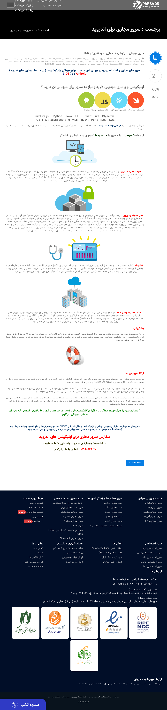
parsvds (50, 64)
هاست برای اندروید (63, 64)
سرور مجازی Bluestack (71, 539)
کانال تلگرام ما (36, 557)
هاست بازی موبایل (78, 64)
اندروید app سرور (27, 58)
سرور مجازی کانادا (114, 507)
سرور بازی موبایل (109, 61)
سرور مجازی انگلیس (112, 503)
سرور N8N (78, 526)
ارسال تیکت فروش (74, 562)
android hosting (117, 58)
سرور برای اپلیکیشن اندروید (66, 61)
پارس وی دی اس (67, 696)
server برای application (48, 58)
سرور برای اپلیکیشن (84, 61)
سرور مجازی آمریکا (153, 517)
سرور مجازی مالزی (113, 517)
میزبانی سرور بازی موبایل (105, 64)
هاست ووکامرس (35, 512)
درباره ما (39, 553)
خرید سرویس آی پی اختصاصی (68, 503)
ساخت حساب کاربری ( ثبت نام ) (67, 548)
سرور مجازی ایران (153, 503)
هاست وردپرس (36, 503)
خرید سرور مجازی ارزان (72, 507)
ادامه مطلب (135, 463)
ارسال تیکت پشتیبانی (72, 557)
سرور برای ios (98, 61)
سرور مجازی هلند (153, 507)
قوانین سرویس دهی (33, 562)
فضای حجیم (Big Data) (110, 553)
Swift (88, 116)
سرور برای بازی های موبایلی (45, 61)
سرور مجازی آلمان (113, 521)
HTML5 (73, 120)
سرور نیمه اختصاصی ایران (149, 553)
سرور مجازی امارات (113, 512)
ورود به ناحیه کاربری (73, 553)
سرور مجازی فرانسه (152, 512)
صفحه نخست (40, 30)
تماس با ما (37, 544)
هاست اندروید (90, 64)
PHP (78, 116)
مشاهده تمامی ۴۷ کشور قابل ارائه (106, 526)
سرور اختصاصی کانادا (152, 566)
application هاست (77, 58)
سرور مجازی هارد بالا (73, 517)
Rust (103, 120)
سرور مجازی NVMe (73, 521)
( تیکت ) (58, 449)
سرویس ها (137, 58)
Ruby (84, 120)
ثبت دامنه (38, 521)
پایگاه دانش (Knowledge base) (106, 548)
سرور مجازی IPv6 (153, 521)
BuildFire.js (41, 116)
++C (44, 120)
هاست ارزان (37, 517)
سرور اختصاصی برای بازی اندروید (128, 61)
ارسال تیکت (103, 684)
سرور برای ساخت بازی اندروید (24, 61)
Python (57, 116)
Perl (93, 120)
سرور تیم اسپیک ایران (111, 557)
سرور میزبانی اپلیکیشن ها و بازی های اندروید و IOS (114, 53)
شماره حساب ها (35, 566)
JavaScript (57, 120)
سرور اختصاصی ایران (152, 548)
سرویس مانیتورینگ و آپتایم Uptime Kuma (65, 532)
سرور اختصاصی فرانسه (151, 562)
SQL (111, 120)
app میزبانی (89, 58)
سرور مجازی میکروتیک (72, 512)
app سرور (98, 58)
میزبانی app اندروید (122, 64)
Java (69, 116)
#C (97, 116)
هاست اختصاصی (35, 507)
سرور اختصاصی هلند (152, 557)
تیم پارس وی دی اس (95, 696)
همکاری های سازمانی (112, 562)
